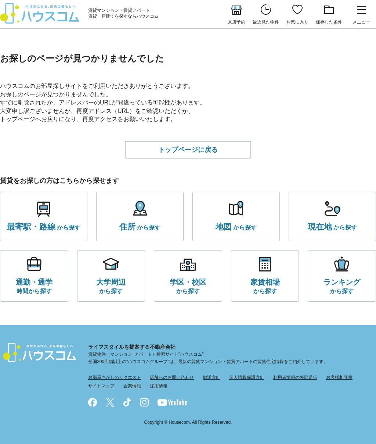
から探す (43, 227)
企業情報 (132, 385)
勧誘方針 (211, 377)
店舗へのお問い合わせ (172, 377)
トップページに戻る (188, 149)
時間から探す (34, 285)
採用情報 (158, 385)
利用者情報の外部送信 (295, 377)
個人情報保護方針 (246, 377)
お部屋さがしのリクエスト (114, 377)
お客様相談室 (339, 377)
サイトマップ (101, 385)
